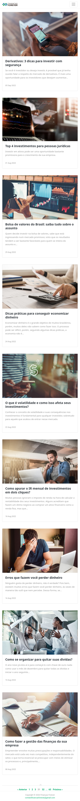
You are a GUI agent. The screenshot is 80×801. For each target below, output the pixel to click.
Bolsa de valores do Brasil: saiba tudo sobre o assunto (39, 226)
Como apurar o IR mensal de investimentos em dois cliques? (38, 490)
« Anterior (22, 789)
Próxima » (58, 789)
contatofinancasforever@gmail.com (40, 798)
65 (50, 789)
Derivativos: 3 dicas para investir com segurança (33, 63)
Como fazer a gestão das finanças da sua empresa (36, 743)
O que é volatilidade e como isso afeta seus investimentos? (38, 405)
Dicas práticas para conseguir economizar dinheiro (37, 315)
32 (43, 789)
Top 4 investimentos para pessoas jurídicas (37, 146)
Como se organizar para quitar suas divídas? (38, 659)
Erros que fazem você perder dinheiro (33, 578)
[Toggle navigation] (73, 4)
